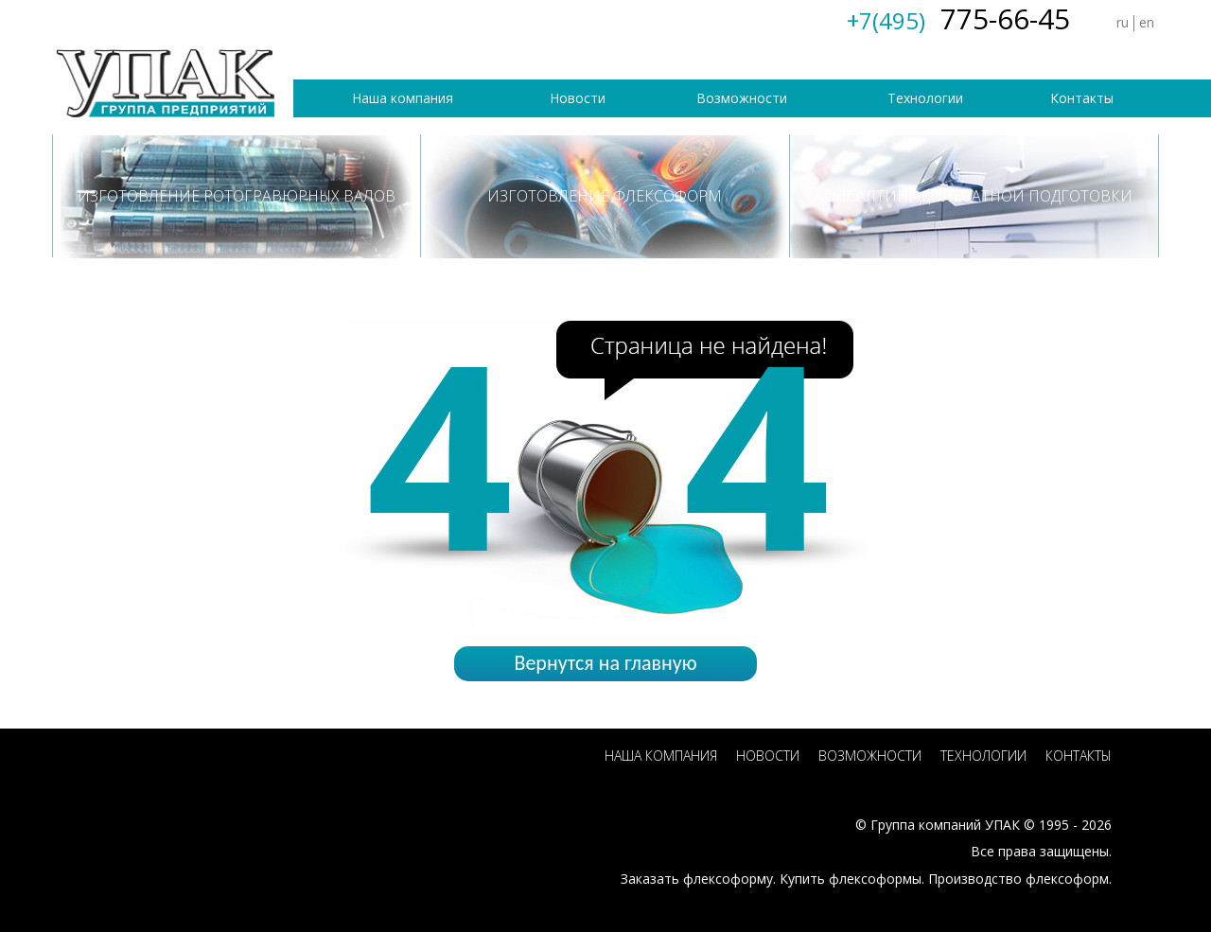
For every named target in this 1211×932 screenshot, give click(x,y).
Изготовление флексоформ (604, 195)
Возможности (741, 98)
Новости (578, 98)
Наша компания (402, 98)
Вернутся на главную (605, 663)
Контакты (1082, 98)
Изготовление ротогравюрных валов (236, 195)
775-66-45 (958, 18)
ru (1122, 22)
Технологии (925, 98)
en (1146, 22)
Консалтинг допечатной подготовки (973, 195)
